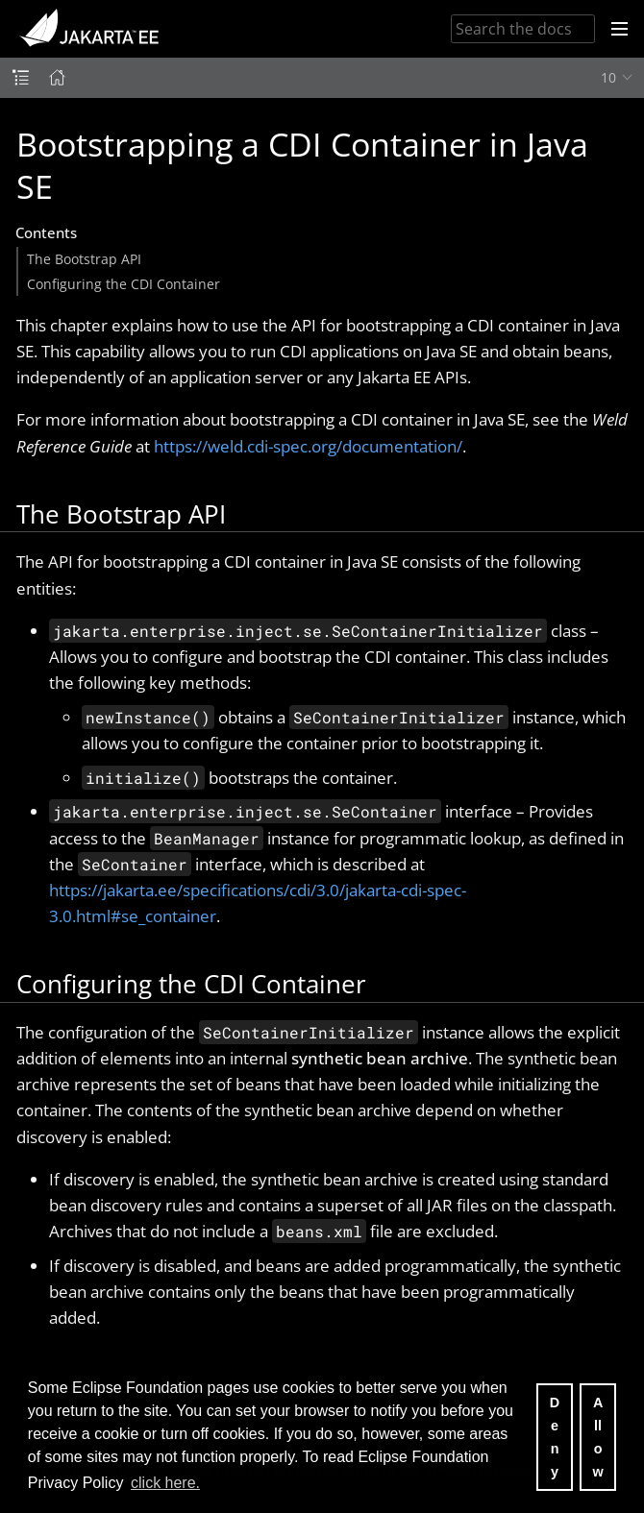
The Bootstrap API (84, 259)
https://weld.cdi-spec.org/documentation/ (308, 446)
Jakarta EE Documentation (88, 28)
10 (608, 77)
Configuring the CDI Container (123, 284)
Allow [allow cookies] (597, 1437)
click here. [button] (165, 1483)
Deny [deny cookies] (554, 1437)
